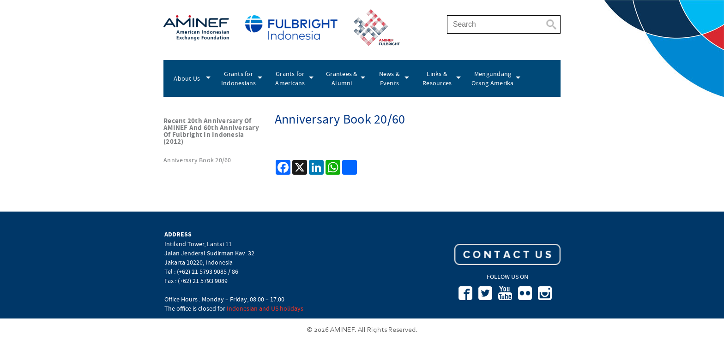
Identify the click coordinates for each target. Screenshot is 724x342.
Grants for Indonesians (238, 78)
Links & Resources (437, 78)
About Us (187, 78)
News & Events (389, 78)
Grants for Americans (290, 78)
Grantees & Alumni (342, 78)
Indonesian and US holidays (265, 308)
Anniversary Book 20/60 (197, 160)
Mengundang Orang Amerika (492, 78)
